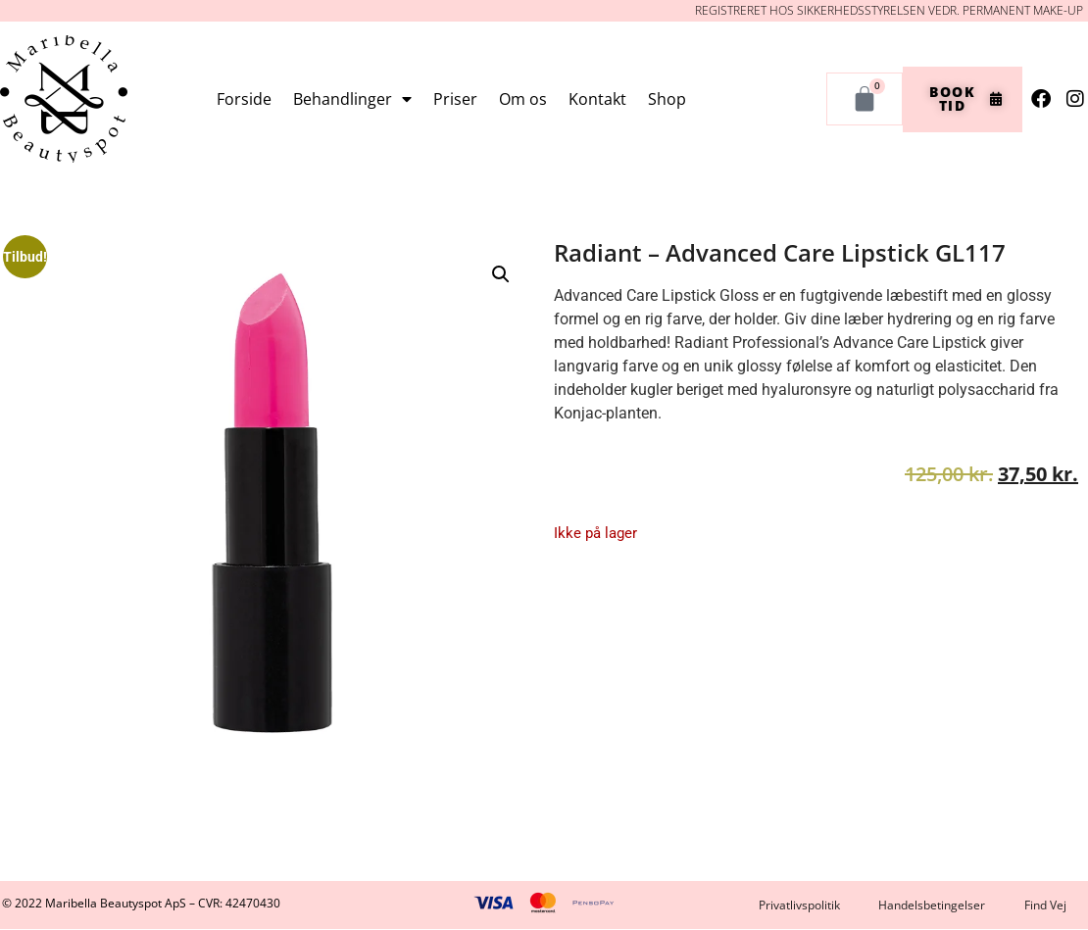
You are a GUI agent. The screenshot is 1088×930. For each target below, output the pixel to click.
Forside (244, 99)
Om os (523, 99)
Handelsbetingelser (931, 905)
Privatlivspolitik (798, 905)
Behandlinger (352, 99)
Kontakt (597, 99)
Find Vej (1045, 905)
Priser (455, 99)
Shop (667, 99)
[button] (501, 274)
